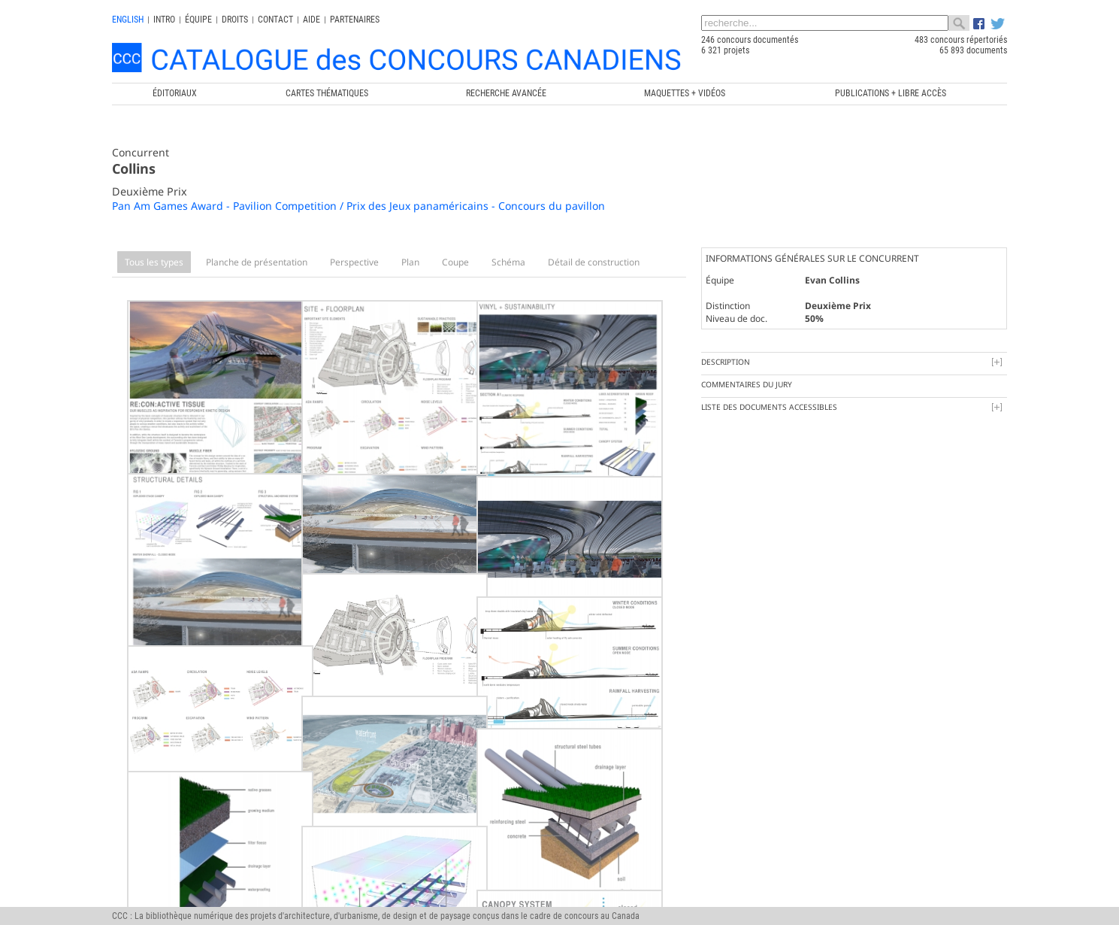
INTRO (164, 19)
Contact (275, 19)
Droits (235, 19)
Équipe (198, 19)
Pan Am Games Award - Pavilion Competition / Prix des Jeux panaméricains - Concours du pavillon (358, 206)
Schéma (508, 262)
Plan (410, 262)
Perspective (354, 262)
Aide (311, 19)
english (128, 19)
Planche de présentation (256, 262)
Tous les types (154, 262)
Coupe (455, 262)
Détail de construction (594, 262)
